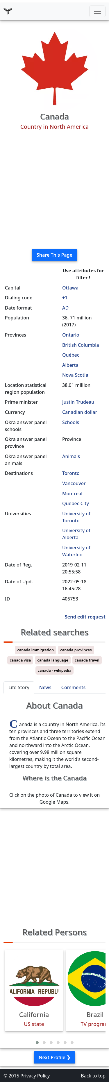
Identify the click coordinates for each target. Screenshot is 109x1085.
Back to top (93, 1076)
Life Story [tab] (18, 687)
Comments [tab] (73, 687)
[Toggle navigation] (97, 11)
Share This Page (54, 255)
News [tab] (45, 687)
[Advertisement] (54, 189)
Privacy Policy (35, 1076)
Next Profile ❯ (54, 1057)
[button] (37, 1042)
